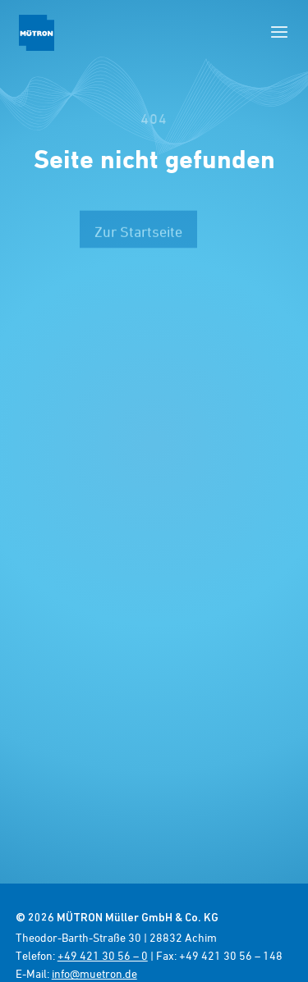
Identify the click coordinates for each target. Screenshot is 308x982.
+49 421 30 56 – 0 (102, 955)
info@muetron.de (94, 973)
